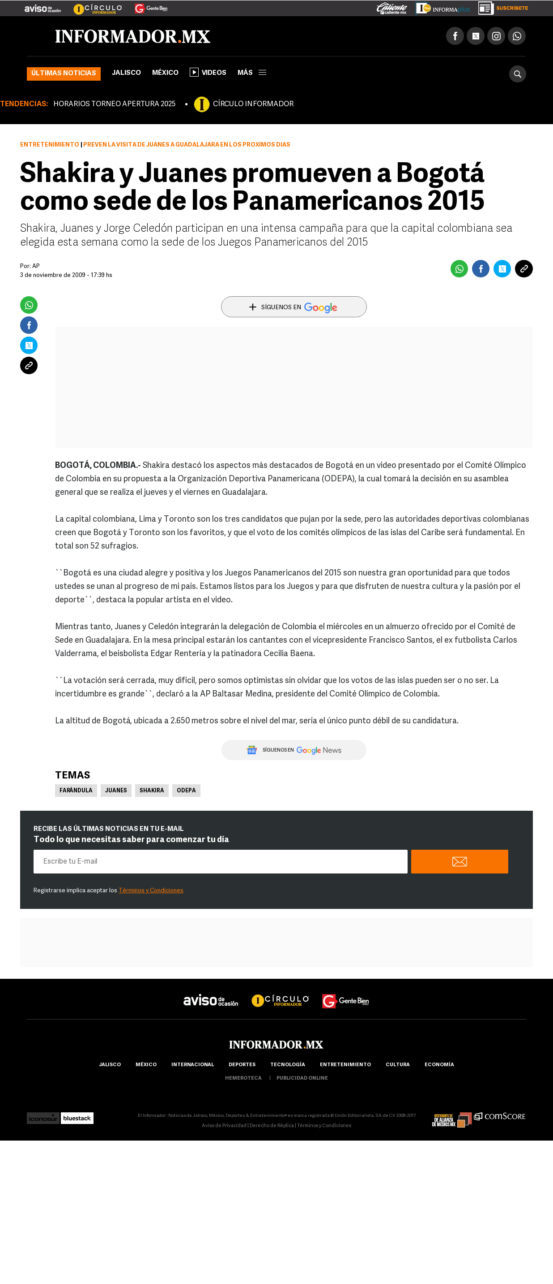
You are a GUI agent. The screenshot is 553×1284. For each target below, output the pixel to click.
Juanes (116, 791)
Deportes (242, 1065)
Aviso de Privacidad (224, 1126)
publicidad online (302, 1078)
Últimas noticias (63, 73)
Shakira (152, 791)
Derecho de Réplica (272, 1126)
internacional (192, 1065)
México (165, 73)
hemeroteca (243, 1078)
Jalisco (126, 73)
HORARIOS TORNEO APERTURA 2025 (114, 104)
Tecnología (287, 1065)
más (252, 73)
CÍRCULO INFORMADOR (253, 104)
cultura (398, 1065)
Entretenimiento (49, 145)
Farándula (76, 791)
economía (439, 1065)
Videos (208, 72)
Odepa (186, 791)
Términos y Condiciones (151, 891)
